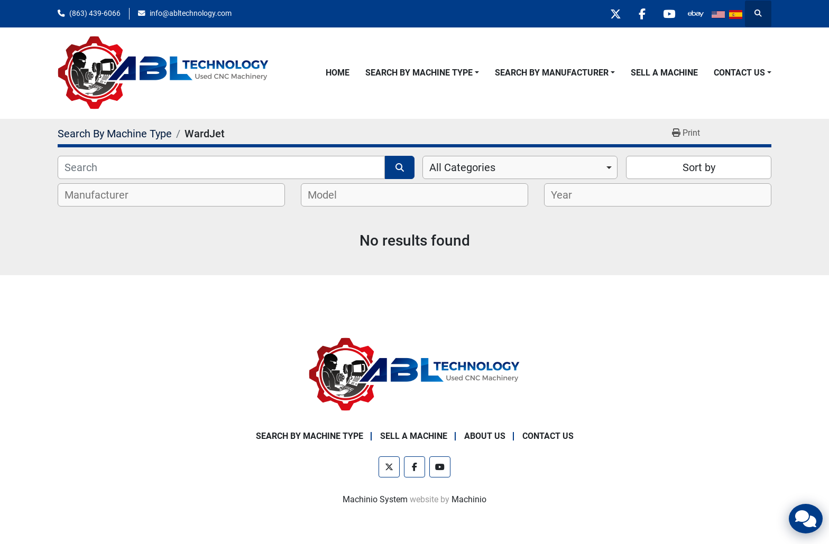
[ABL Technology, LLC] (414, 374)
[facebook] (642, 14)
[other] (696, 14)
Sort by (699, 167)
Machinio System (375, 499)
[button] (422, 73)
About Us (484, 436)
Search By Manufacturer (552, 73)
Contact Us (739, 73)
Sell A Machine (664, 73)
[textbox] (102, 195)
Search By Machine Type (419, 73)
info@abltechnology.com (191, 13)
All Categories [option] (462, 167)
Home (337, 73)
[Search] (221, 167)
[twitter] (615, 14)
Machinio (469, 499)
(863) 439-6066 (95, 13)
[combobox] (520, 167)
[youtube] (669, 14)
